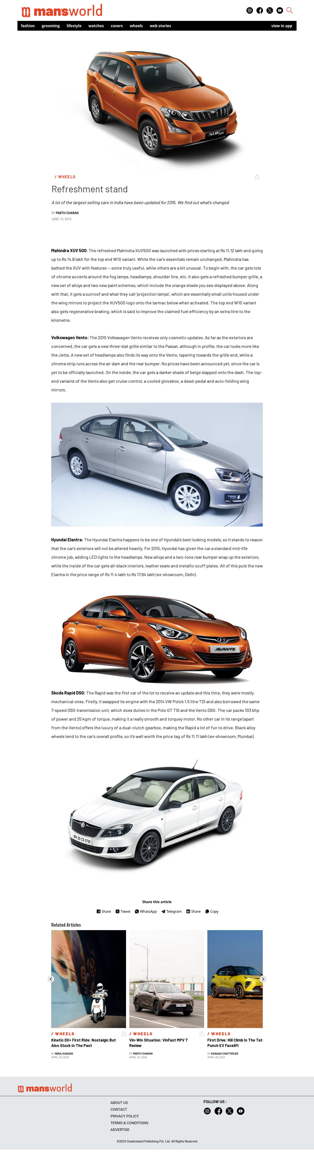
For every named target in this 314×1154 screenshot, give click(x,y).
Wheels (136, 25)
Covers (117, 25)
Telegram (171, 911)
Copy (211, 911)
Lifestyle (74, 25)
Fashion (28, 25)
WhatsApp (146, 911)
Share (103, 911)
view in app (281, 25)
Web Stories (160, 25)
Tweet (122, 911)
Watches (96, 25)
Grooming (51, 25)
